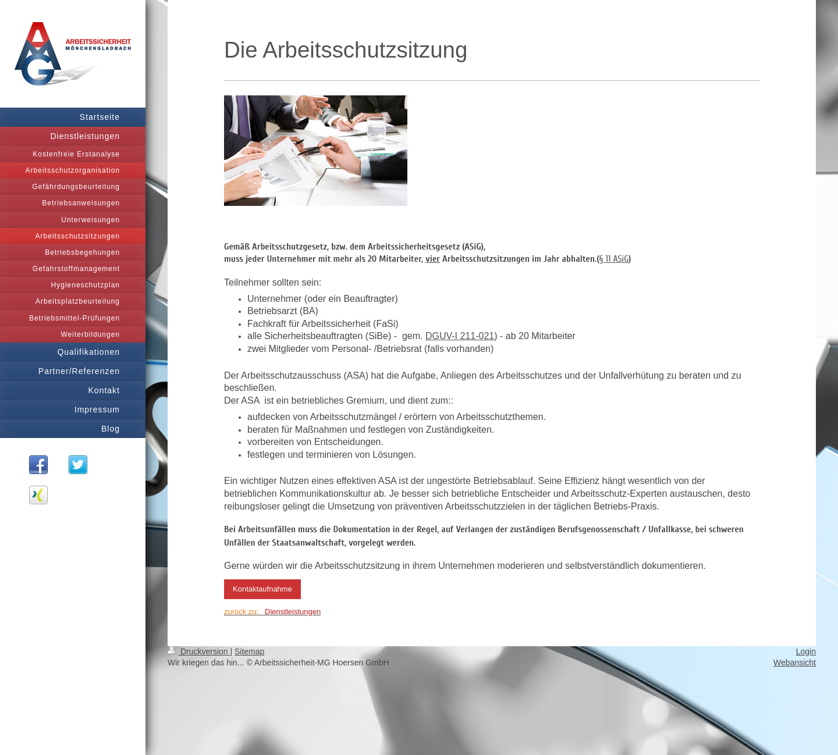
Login (806, 651)
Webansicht (794, 662)
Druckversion (199, 651)
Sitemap (249, 651)
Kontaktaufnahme (262, 589)
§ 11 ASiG (614, 259)
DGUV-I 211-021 (459, 336)
